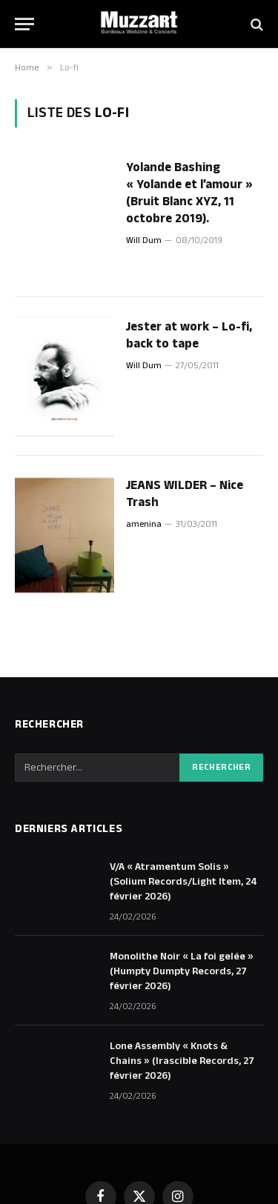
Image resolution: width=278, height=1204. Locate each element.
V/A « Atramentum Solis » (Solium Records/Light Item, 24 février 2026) (183, 881)
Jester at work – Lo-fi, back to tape (189, 335)
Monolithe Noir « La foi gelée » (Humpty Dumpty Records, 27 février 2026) (182, 971)
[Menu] (24, 24)
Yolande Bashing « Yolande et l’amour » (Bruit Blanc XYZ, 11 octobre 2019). (189, 193)
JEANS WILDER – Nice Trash (184, 493)
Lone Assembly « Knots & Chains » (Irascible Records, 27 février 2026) (182, 1061)
